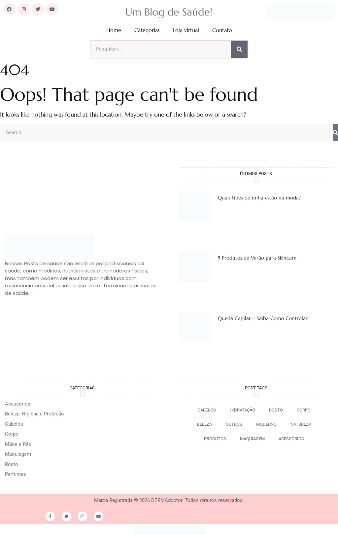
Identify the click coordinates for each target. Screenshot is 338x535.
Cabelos (14, 424)
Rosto (11, 465)
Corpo (11, 434)
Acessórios (17, 404)
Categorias (147, 30)
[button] (234, 424)
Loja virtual (186, 30)
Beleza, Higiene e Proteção (34, 414)
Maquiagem (18, 454)
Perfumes (15, 475)
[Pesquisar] (239, 49)
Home (113, 30)
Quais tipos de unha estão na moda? (259, 198)
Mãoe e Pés (18, 444)
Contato (222, 30)
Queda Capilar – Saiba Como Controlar (263, 318)
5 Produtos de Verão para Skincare (257, 258)
